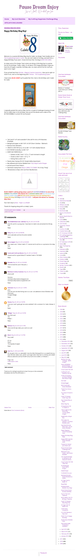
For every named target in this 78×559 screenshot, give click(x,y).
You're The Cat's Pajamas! (65, 494)
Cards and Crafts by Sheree (16, 253)
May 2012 (64, 357)
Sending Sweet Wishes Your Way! (66, 487)
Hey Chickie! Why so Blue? (66, 400)
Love (61, 255)
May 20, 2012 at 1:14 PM (20, 288)
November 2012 (66, 343)
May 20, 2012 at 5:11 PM (19, 326)
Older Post (51, 407)
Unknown (10, 288)
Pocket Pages (63, 261)
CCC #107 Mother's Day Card (66, 513)
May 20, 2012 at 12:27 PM (31, 272)
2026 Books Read (64, 201)
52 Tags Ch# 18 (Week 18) (65, 505)
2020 (61, 321)
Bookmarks (63, 211)
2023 (61, 314)
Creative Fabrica (64, 231)
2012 (61, 339)
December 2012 (65, 341)
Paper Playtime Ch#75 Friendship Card (66, 432)
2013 (61, 337)
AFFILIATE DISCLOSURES (13, 23)
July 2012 (64, 353)
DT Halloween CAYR (65, 242)
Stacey (10, 302)
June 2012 (64, 355)
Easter (61, 244)
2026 (61, 199)
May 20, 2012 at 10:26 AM (20, 262)
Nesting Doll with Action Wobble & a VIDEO (66, 477)
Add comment (9, 367)
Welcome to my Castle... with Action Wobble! (67, 453)
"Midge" (10, 313)
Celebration (63, 221)
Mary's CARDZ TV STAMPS (29, 167)
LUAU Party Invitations (64, 509)
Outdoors (62, 259)
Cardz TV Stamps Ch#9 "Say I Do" (66, 397)
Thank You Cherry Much (66, 389)
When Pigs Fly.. (65, 404)
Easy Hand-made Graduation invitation (65, 525)
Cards (11, 211)
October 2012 (65, 346)
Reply (9, 228)
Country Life (63, 229)
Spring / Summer (64, 265)
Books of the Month (65, 213)
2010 (61, 541)
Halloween (62, 249)
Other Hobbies (64, 257)
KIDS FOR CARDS (46, 60)
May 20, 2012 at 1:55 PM (18, 302)
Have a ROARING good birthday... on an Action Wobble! (66, 366)
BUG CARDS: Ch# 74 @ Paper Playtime (66, 498)
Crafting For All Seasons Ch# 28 (66, 372)
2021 (61, 318)
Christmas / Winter (65, 225)
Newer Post (7, 407)
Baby (61, 209)
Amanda (10, 262)
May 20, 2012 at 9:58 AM (30, 253)
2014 (61, 335)
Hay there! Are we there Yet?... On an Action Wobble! (66, 426)
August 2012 (65, 350)
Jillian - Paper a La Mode (22, 203)
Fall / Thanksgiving (65, 246)
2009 (61, 543)
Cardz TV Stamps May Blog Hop (66, 502)
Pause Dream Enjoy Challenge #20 (66, 448)
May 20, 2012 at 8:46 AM (17, 233)
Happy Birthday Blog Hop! (67, 436)
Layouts (62, 253)
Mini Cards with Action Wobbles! (66, 386)
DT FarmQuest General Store (66, 239)
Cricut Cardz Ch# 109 (67, 369)
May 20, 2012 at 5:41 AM (32, 221)
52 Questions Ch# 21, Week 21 (66, 406)
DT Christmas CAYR (65, 233)
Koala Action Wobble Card (67, 520)
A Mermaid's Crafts (13, 361)
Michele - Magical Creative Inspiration (30, 72)
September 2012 (66, 348)
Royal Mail (64, 484)
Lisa (9, 351)
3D (9, 211)
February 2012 (65, 534)
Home (6, 19)
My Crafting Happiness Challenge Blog (43, 19)
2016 (61, 330)
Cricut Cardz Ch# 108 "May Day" (67, 462)
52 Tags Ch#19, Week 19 (65, 481)
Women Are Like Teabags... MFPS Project (66, 361)
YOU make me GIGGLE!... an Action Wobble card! (67, 421)
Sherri (9, 335)
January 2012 (65, 536)
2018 (61, 325)
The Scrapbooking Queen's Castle (14, 58)
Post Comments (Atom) (17, 410)
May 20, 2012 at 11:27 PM (18, 335)
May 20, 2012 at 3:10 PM (19, 313)
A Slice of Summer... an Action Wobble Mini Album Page (66, 377)
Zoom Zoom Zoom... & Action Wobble (66, 490)
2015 (61, 332)
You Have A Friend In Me (67, 393)
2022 (61, 316)
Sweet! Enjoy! (64, 471)
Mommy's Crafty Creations (16, 272)
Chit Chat (62, 223)
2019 (61, 323)
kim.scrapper (11, 242)
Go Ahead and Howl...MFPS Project (65, 467)
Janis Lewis (69, 46)
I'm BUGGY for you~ (66, 473)
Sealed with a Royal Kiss (66, 417)
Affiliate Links (63, 205)
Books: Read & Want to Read (66, 216)
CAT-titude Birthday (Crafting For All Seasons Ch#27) (66, 458)
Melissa (10, 326)
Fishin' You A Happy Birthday (66, 516)
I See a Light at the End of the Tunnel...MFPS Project (66, 412)
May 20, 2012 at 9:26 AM (22, 242)
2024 (61, 312)
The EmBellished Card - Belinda (17, 221)
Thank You (63, 271)
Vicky (9, 233)
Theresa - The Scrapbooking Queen (39, 74)
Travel (61, 273)
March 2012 (64, 531)
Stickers (62, 267)
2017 (61, 328)
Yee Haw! (63, 380)
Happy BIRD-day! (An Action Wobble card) (67, 440)
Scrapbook (63, 263)
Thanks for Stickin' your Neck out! (66, 444)
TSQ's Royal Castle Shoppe (39, 163)
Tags (61, 269)
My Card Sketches (18, 19)
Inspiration (63, 251)
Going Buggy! (65, 383)
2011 (61, 539)
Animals (62, 207)
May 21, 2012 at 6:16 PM (16, 351)
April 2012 (64, 529)
